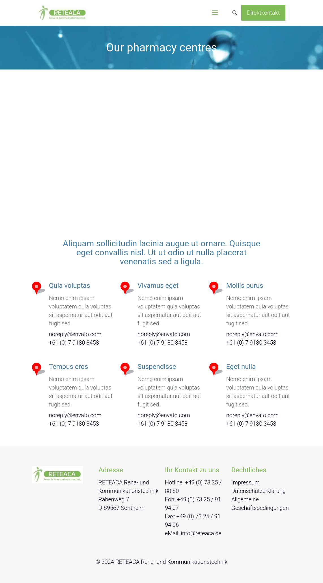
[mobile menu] (215, 13)
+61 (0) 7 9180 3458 (74, 342)
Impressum (245, 482)
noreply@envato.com (75, 334)
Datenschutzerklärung (258, 491)
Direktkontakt (263, 12)
